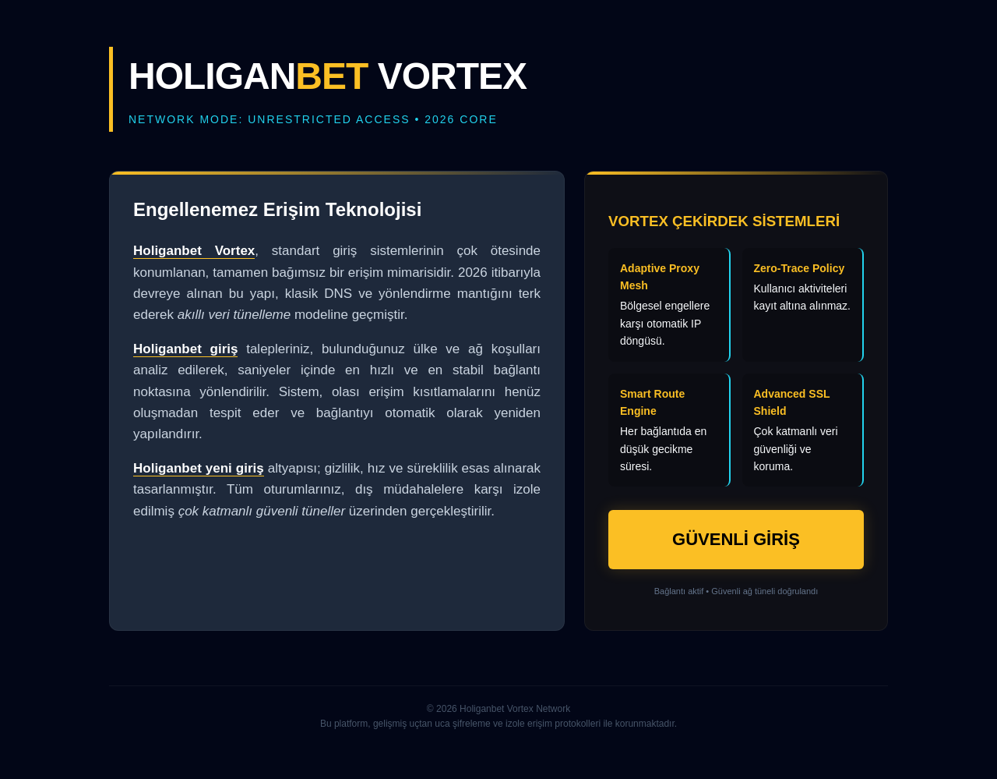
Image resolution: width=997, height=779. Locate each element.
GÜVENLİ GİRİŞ (736, 539)
